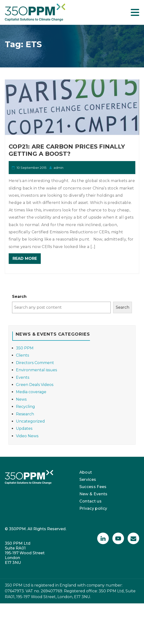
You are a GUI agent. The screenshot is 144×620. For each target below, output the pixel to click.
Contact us (90, 501)
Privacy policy (93, 508)
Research (25, 414)
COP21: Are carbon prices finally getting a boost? (67, 150)
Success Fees (93, 486)
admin (58, 168)
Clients (22, 355)
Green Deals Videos (34, 384)
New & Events (93, 494)
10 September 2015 (31, 168)
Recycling (25, 406)
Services (87, 479)
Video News (27, 436)
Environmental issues (36, 370)
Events (22, 377)
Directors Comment (35, 362)
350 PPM (25, 348)
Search (19, 296)
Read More (25, 258)
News (21, 399)
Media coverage (31, 392)
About (85, 472)
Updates (24, 428)
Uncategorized (30, 421)
